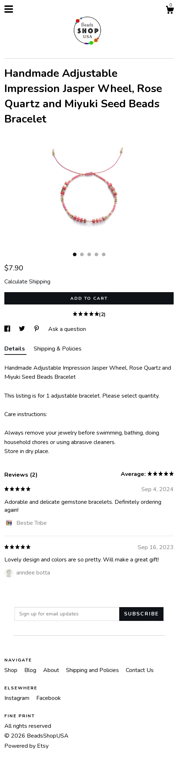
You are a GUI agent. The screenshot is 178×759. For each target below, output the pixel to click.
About (52, 670)
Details (15, 349)
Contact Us (140, 670)
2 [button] (82, 254)
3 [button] (89, 254)
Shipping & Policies (58, 349)
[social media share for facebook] (8, 329)
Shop (11, 670)
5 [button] (103, 254)
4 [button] (96, 254)
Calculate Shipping (27, 282)
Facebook (48, 698)
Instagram (17, 698)
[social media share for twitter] (22, 329)
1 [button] (74, 254)
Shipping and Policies (93, 670)
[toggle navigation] (8, 9)
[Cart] (170, 11)
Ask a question (67, 329)
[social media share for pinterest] (37, 329)
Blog (31, 670)
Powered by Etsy (26, 746)
